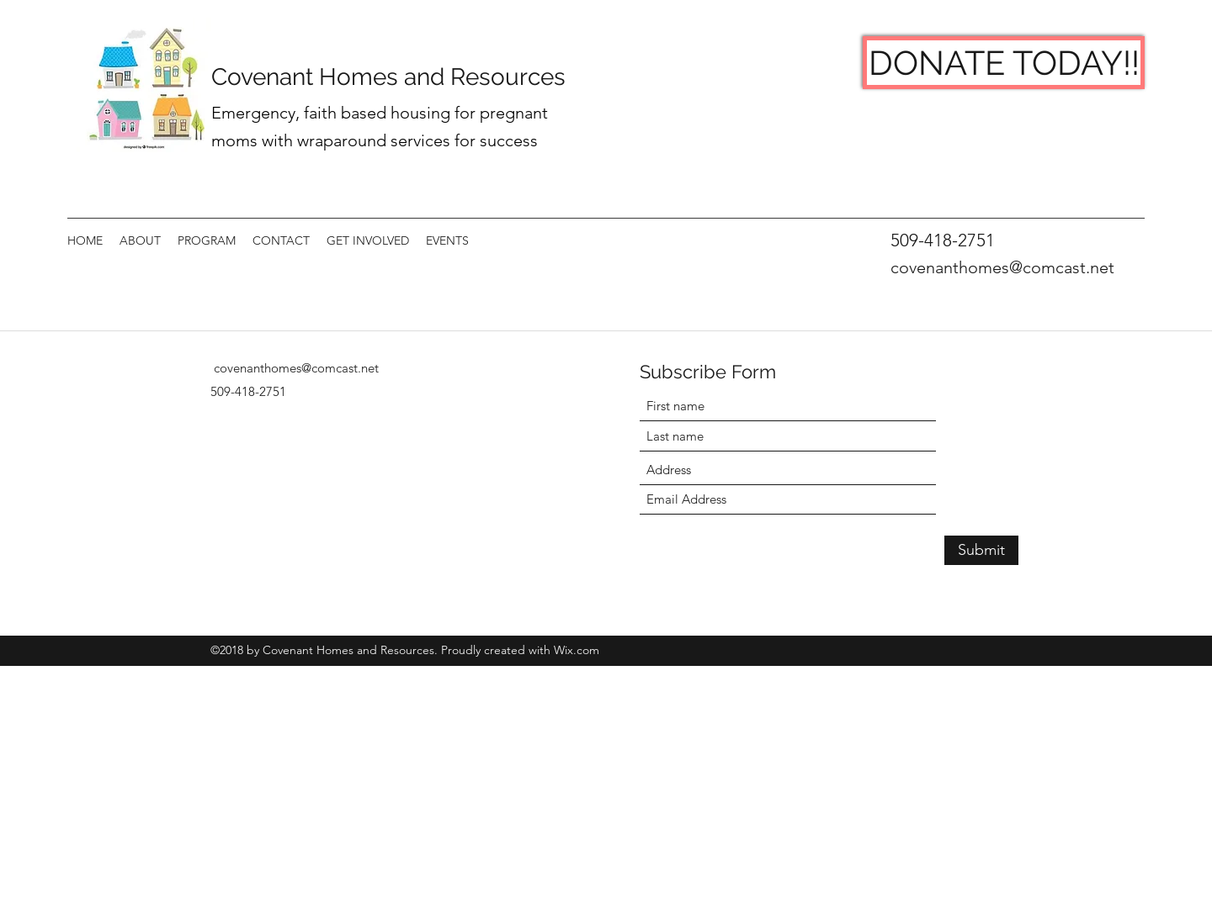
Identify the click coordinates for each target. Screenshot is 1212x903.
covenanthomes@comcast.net (1002, 267)
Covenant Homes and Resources (391, 77)
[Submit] (981, 550)
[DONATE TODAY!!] (1004, 62)
